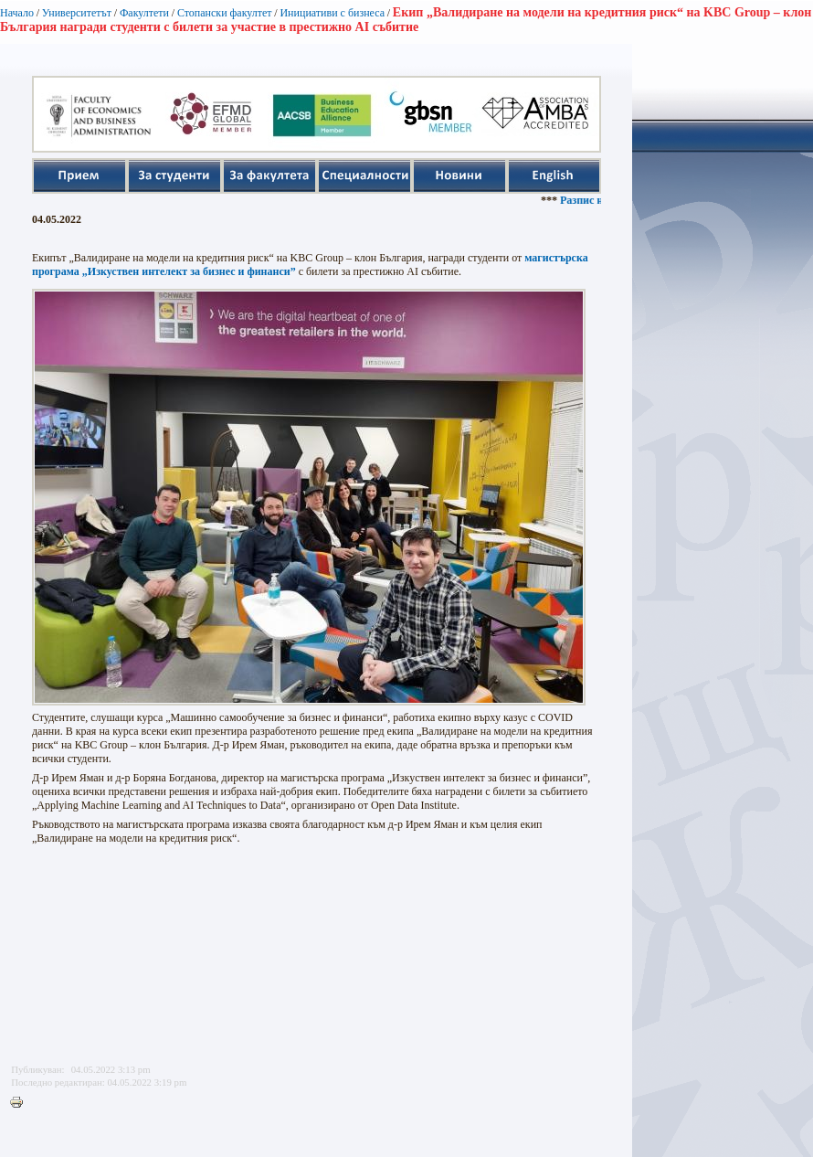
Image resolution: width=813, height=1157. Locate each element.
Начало (17, 12)
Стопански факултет (224, 12)
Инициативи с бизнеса (332, 12)
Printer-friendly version (21, 1103)
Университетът (76, 12)
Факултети (144, 12)
